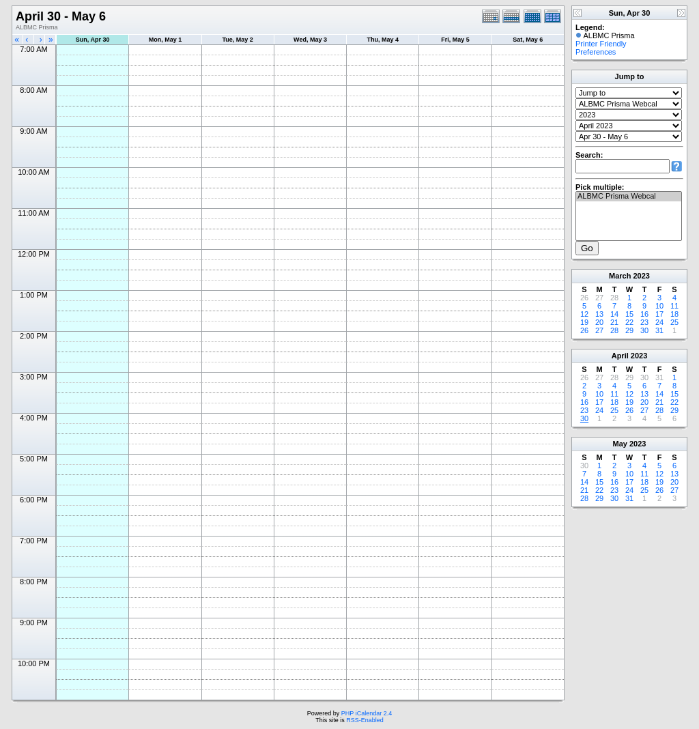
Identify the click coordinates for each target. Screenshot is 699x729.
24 (659, 322)
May (620, 444)
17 (659, 314)
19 (584, 322)
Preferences (595, 52)
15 (629, 314)
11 (674, 306)
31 (659, 330)
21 (614, 322)
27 (599, 330)
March (620, 276)
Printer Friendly (601, 44)
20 (599, 322)
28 (614, 330)
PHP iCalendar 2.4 (366, 713)
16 (644, 314)
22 (629, 322)
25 (674, 322)
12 (584, 314)
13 (599, 314)
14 (614, 314)
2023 (641, 276)
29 (629, 330)
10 (659, 306)
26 (584, 330)
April (620, 356)
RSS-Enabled (365, 720)
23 (644, 322)
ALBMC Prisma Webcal (628, 196)
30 (644, 330)
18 (674, 314)
